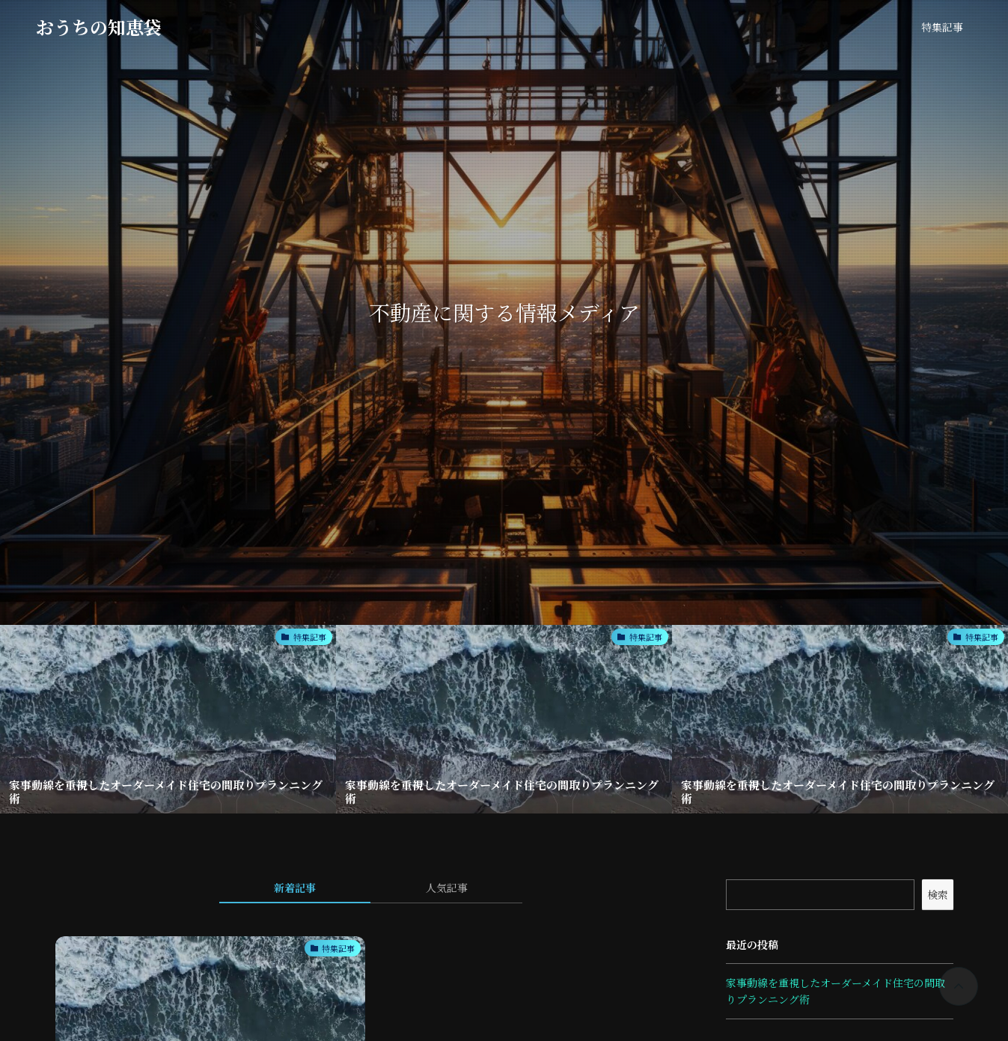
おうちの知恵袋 (99, 27)
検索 (937, 894)
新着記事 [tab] (295, 887)
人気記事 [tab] (447, 887)
